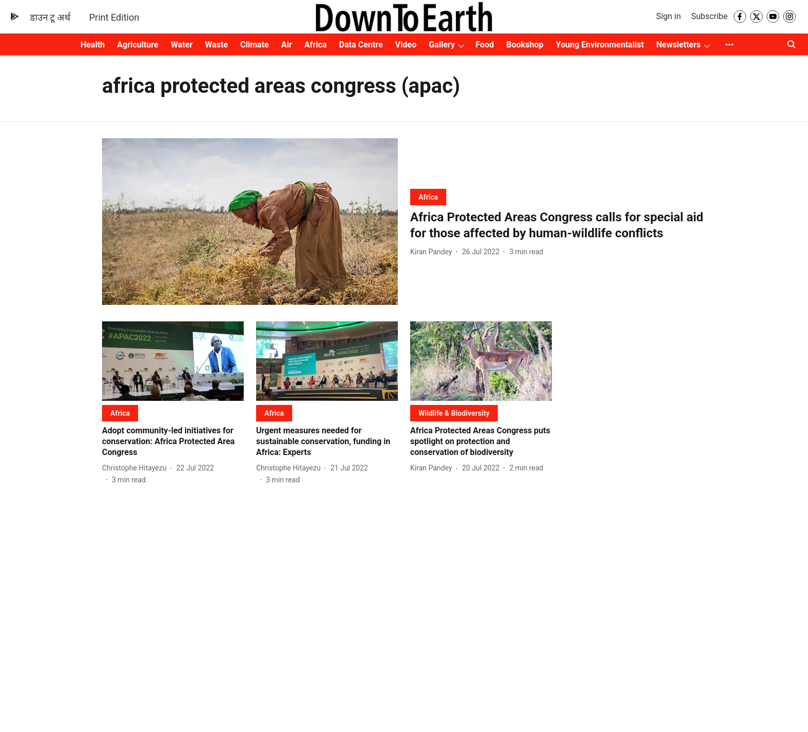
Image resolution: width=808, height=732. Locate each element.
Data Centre (361, 45)
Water (182, 45)
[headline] (558, 225)
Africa (316, 45)
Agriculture (137, 45)
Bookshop (525, 45)
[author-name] (433, 252)
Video (405, 45)
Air (286, 45)
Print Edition (114, 17)
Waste (216, 45)
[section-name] (428, 197)
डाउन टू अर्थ (50, 17)
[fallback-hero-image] (250, 221)
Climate (254, 45)
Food (485, 45)
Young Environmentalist (600, 45)
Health (92, 45)
